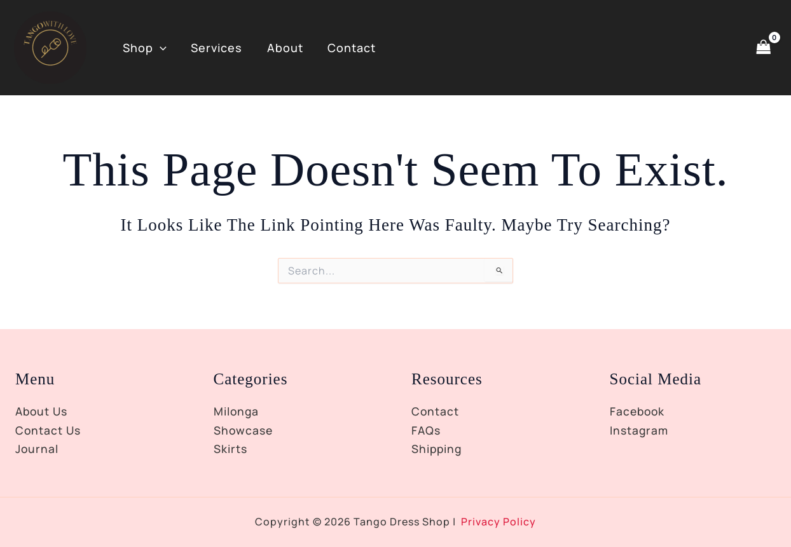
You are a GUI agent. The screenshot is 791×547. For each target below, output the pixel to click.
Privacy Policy (498, 522)
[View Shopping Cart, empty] (763, 47)
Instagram (640, 430)
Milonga (237, 411)
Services (214, 47)
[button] (159, 47)
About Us (43, 411)
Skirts (231, 448)
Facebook (638, 411)
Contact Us (49, 430)
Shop (144, 47)
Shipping (437, 448)
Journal (37, 448)
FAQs (426, 430)
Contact (346, 47)
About (281, 47)
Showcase (244, 430)
